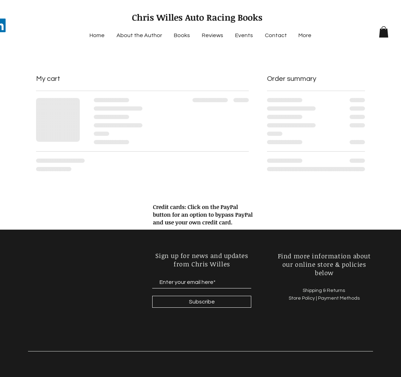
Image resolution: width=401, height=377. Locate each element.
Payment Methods (339, 298)
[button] (383, 31)
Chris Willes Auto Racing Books (197, 17)
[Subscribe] (201, 302)
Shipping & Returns (324, 290)
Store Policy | (303, 298)
